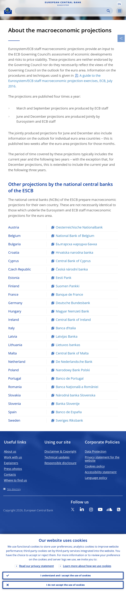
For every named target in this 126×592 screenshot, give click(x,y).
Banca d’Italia (66, 328)
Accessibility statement (100, 472)
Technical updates (57, 457)
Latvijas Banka (66, 336)
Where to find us (15, 480)
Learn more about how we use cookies (87, 565)
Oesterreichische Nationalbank (79, 227)
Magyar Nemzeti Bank (72, 311)
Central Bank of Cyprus (73, 261)
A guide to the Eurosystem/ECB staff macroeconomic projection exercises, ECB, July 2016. (60, 80)
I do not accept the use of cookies (65, 584)
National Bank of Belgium (75, 235)
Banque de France (69, 294)
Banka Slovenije (68, 403)
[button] (119, 3)
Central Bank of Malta (72, 353)
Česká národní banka (72, 269)
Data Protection (95, 451)
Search (108, 11)
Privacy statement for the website (102, 458)
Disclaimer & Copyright (60, 451)
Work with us (13, 457)
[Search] (61, 11)
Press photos (13, 469)
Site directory (14, 489)
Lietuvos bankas (68, 345)
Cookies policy (95, 466)
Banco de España (69, 412)
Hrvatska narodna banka (74, 252)
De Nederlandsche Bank (74, 361)
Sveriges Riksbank (69, 420)
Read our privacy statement (36, 565)
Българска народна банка (76, 244)
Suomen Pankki (67, 286)
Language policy (96, 478)
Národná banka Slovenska (75, 395)
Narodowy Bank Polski (73, 370)
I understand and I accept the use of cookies (65, 575)
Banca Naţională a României (77, 387)
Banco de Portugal (70, 378)
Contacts (10, 474)
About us (10, 451)
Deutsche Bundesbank (73, 303)
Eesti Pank (63, 277)
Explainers (11, 463)
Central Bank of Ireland (73, 319)
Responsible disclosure (60, 463)
